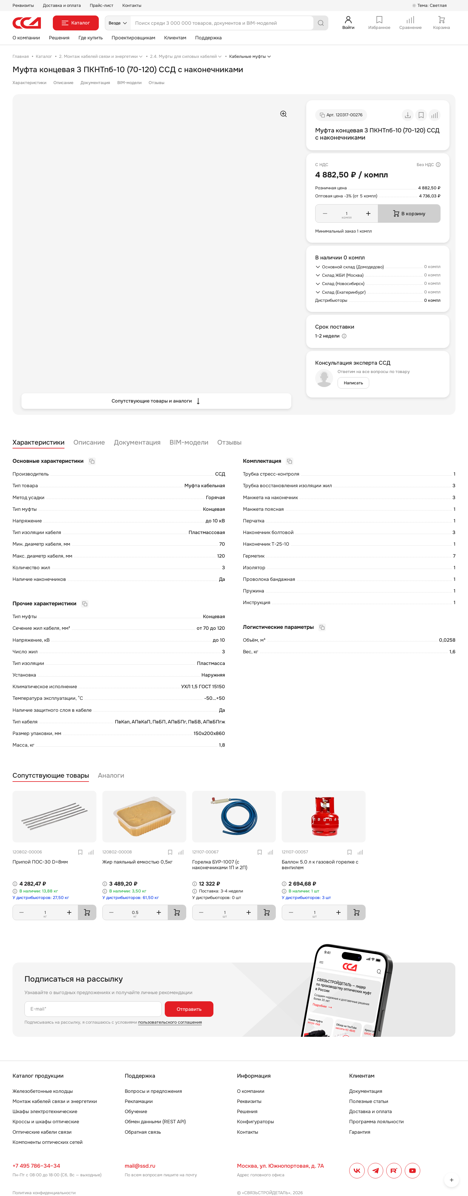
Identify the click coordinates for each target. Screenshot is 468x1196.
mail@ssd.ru (140, 1166)
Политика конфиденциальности (44, 1192)
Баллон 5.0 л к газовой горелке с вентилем (320, 865)
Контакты (131, 5)
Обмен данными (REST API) (155, 1121)
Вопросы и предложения (153, 1091)
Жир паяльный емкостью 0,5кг (137, 862)
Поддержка (208, 38)
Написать (353, 383)
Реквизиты (23, 5)
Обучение (136, 1111)
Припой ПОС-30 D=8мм (40, 862)
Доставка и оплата (62, 5)
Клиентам (175, 38)
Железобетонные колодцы (43, 1091)
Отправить (189, 1009)
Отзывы (156, 82)
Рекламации (139, 1101)
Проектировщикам (133, 38)
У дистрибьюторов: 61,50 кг (130, 897)
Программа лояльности (376, 1121)
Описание (63, 82)
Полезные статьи (368, 1101)
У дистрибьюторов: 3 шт (306, 897)
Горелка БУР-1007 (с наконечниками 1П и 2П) (219, 865)
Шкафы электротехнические (45, 1111)
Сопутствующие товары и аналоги (156, 401)
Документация (95, 82)
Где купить (90, 38)
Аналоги (111, 776)
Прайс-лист (101, 5)
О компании (26, 38)
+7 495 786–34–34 (36, 1166)
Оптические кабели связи (42, 1132)
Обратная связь (143, 1132)
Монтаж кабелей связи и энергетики (55, 1101)
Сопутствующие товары (51, 776)
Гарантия (359, 1132)
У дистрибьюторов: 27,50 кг (41, 897)
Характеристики (29, 82)
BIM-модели (129, 82)
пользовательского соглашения (170, 1022)
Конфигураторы (255, 1121)
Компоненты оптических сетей (48, 1142)
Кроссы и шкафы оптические (46, 1121)
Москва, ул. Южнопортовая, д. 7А (280, 1166)
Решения (59, 38)
